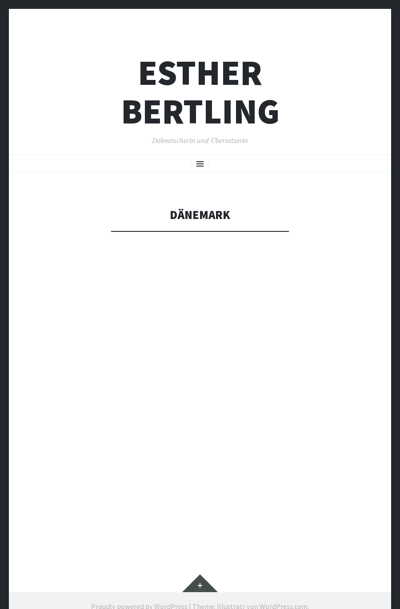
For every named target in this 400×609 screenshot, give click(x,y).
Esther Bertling (200, 92)
